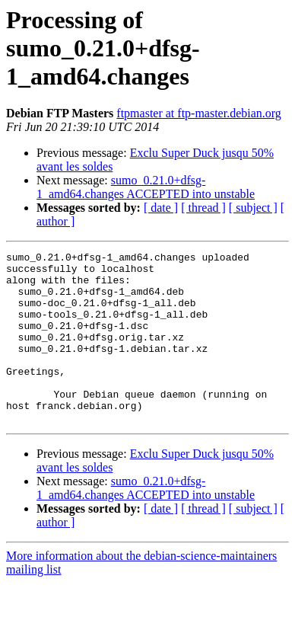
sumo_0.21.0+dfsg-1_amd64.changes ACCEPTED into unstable (145, 187)
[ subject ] (253, 207)
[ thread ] (203, 207)
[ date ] (161, 207)
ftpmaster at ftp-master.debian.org (198, 113)
